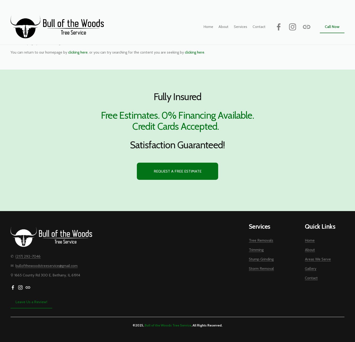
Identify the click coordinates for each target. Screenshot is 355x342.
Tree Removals (261, 240)
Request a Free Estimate (178, 171)
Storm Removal (261, 268)
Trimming (256, 250)
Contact (259, 26)
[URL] (306, 27)
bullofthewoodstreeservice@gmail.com (46, 265)
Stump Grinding (261, 259)
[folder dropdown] (240, 27)
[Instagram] (292, 27)
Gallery (310, 268)
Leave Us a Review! (31, 302)
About (223, 26)
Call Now (332, 26)
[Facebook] (278, 27)
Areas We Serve (318, 259)
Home (208, 26)
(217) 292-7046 (28, 256)
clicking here (78, 52)
